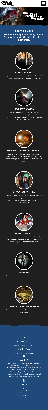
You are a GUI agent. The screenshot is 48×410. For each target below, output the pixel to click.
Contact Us (24, 398)
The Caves (24, 393)
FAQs (24, 395)
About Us (24, 390)
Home (24, 388)
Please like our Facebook (24, 353)
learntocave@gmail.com (24, 345)
